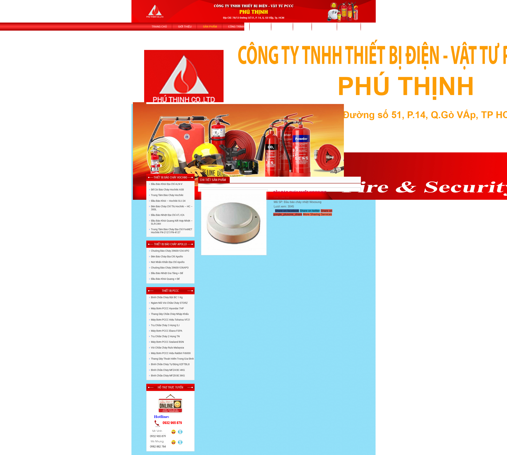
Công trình (236, 26)
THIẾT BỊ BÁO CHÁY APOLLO (170, 244)
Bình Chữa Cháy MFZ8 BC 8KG (168, 375)
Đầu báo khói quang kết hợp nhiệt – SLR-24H (172, 222)
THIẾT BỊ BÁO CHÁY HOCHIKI (170, 177)
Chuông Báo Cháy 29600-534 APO (170, 250)
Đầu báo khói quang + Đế (165, 278)
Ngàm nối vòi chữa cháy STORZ (169, 302)
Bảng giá (349, 26)
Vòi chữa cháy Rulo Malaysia (167, 347)
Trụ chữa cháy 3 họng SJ (165, 325)
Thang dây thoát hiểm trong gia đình (172, 358)
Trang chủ (159, 26)
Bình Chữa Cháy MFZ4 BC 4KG (168, 370)
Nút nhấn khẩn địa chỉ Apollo (168, 262)
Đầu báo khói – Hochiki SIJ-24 (168, 200)
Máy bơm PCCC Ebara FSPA (166, 330)
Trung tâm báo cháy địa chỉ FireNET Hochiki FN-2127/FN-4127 (171, 231)
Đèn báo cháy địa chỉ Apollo (167, 256)
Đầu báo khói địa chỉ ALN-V (166, 184)
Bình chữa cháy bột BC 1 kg (167, 297)
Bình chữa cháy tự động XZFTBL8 (170, 364)
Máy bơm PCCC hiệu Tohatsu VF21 (170, 319)
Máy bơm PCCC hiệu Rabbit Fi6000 (171, 353)
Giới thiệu (185, 26)
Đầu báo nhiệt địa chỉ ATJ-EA (167, 215)
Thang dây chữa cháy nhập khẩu (170, 314)
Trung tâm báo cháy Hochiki (167, 195)
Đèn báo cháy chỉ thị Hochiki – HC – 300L (172, 208)
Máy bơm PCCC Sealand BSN (167, 341)
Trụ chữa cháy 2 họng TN (165, 336)
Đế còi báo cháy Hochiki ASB (167, 189)
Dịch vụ (282, 26)
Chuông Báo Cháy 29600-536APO (170, 267)
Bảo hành (325, 26)
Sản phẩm (210, 26)
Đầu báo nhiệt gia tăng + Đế (167, 273)
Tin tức (261, 26)
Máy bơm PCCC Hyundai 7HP (167, 308)
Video (303, 26)
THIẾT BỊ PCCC (170, 291)
